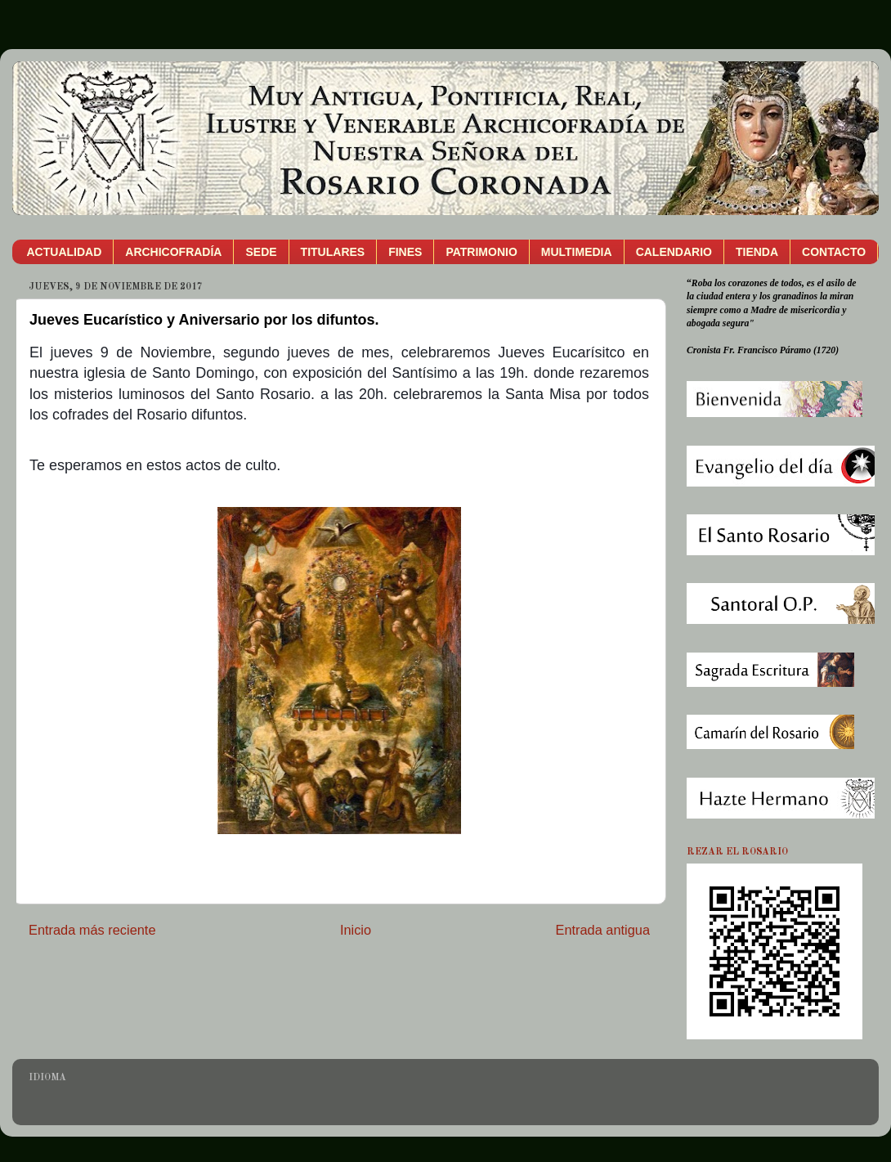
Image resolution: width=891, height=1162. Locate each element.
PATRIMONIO (481, 251)
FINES (405, 251)
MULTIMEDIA (576, 251)
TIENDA (757, 251)
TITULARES (333, 251)
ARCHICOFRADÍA (173, 251)
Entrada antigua (602, 929)
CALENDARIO (674, 251)
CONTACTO (834, 251)
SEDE (260, 251)
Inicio (355, 929)
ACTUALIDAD (64, 251)
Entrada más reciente (92, 929)
